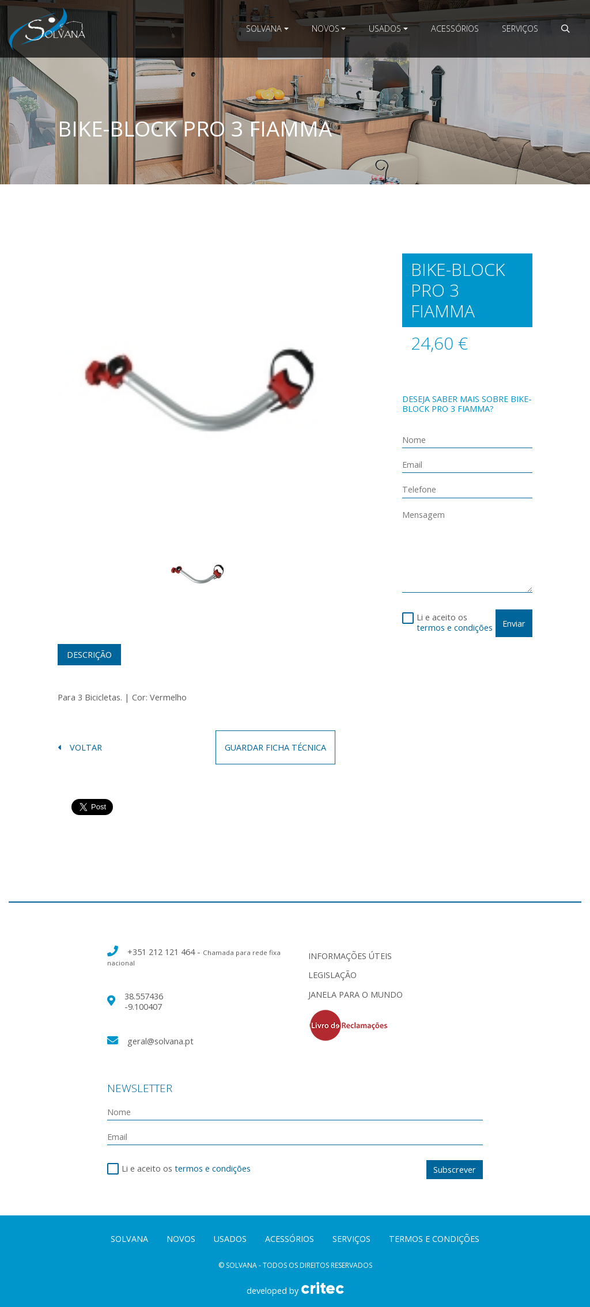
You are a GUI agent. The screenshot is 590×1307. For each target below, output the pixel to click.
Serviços (520, 28)
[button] (565, 28)
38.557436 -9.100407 (143, 1001)
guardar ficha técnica (275, 747)
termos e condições (455, 627)
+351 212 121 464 (162, 951)
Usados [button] (385, 28)
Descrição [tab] (89, 654)
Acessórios (455, 28)
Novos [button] (325, 28)
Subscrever (454, 1169)
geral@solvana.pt (160, 1041)
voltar (80, 747)
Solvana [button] (264, 28)
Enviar (513, 623)
